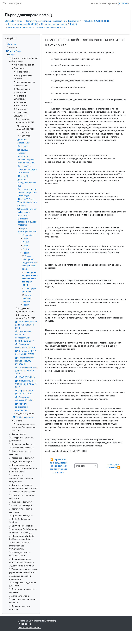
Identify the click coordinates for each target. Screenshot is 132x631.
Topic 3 (26, 245)
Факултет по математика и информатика (45, 21)
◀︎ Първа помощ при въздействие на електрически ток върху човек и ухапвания (59, 465)
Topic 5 (73, 24)
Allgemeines (28, 235)
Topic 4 (26, 249)
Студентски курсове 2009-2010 (23, 24)
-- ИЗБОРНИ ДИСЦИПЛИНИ (95, 21)
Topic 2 (26, 242)
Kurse (19, 21)
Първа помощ (24, 624)
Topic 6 (26, 305)
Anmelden (123, 3)
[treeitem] (21, 326)
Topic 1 (26, 238)
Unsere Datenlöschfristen (29, 627)
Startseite (9, 21)
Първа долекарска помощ (54, 24)
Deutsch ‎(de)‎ (14, 3)
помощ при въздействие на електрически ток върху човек (36, 27)
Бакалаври (73, 21)
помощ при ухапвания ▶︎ (113, 466)
